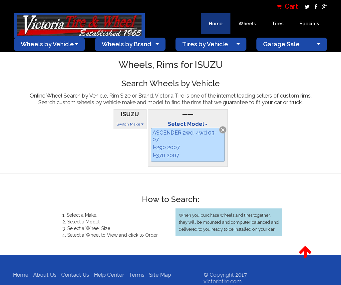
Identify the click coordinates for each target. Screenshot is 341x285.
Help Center (107, 275)
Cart (287, 6)
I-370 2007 (166, 155)
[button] (305, 252)
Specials (309, 23)
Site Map (158, 275)
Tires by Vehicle (211, 44)
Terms (134, 275)
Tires (277, 23)
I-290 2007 (166, 147)
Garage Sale (292, 44)
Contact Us (73, 275)
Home (215, 23)
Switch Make (130, 124)
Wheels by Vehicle (49, 44)
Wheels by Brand (130, 44)
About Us (42, 275)
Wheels (247, 23)
